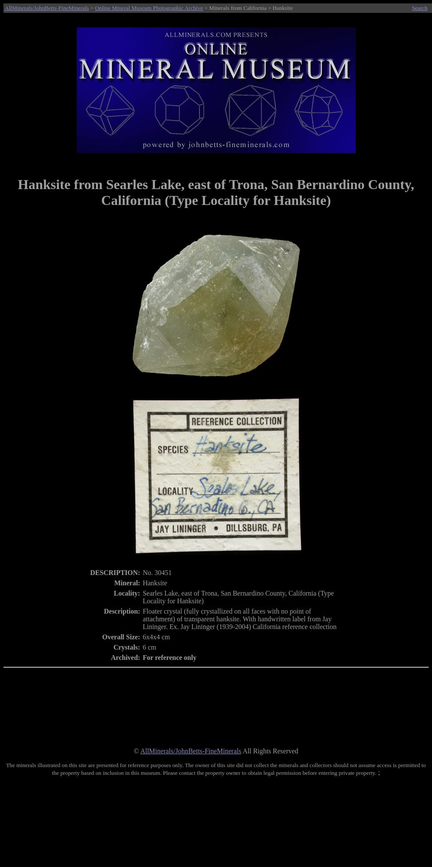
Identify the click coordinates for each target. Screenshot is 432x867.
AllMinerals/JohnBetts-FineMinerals (47, 8)
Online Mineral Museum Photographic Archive (149, 8)
